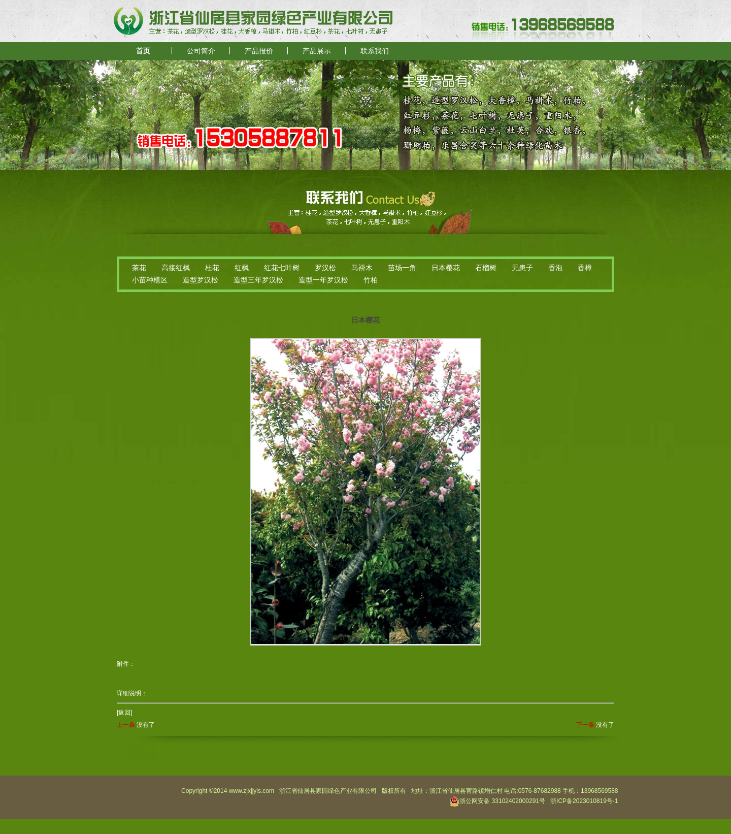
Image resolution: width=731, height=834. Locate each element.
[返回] (124, 712)
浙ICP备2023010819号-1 (584, 801)
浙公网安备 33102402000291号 (497, 801)
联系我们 (374, 51)
